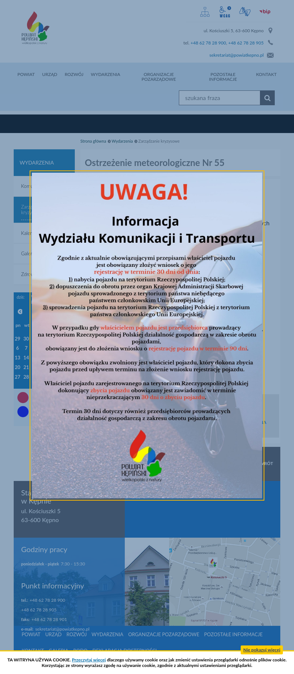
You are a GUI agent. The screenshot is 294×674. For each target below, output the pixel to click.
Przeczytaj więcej (89, 660)
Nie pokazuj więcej (261, 650)
